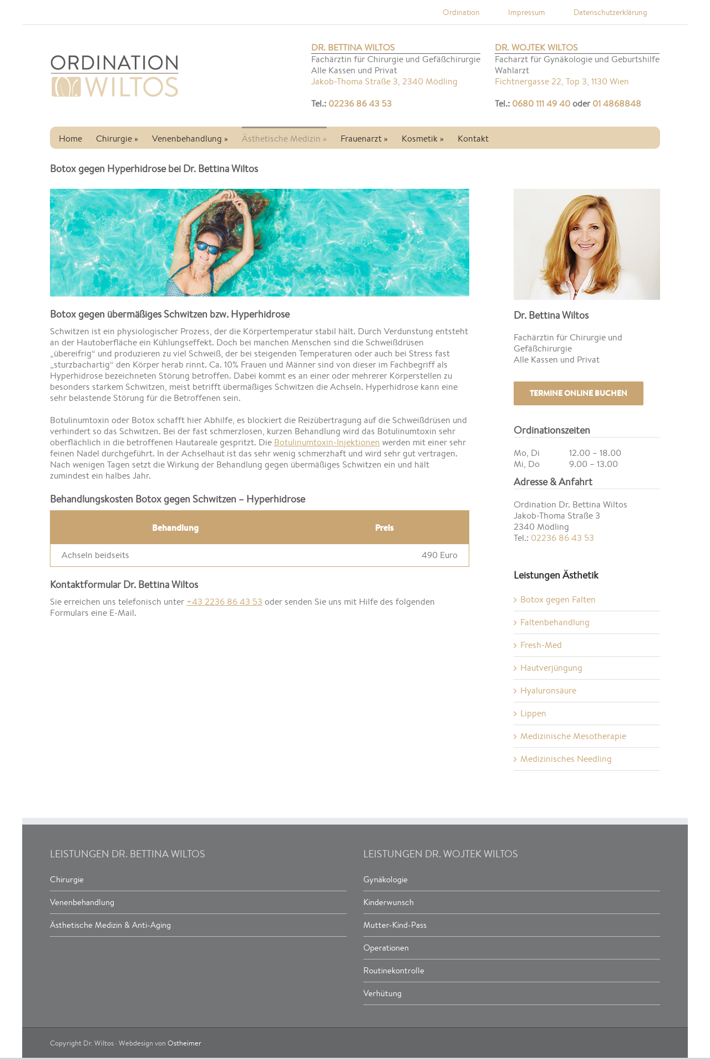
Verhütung (382, 993)
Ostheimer (184, 1043)
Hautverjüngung (551, 668)
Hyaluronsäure (548, 690)
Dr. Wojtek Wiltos (536, 47)
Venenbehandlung (82, 902)
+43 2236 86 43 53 (224, 601)
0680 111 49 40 (541, 103)
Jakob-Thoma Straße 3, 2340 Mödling (384, 81)
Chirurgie (67, 879)
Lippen (533, 713)
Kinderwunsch (388, 902)
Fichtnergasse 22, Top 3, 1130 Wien (562, 81)
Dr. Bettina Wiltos (353, 47)
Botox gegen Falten (558, 599)
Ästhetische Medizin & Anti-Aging (110, 925)
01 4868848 (616, 103)
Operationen (386, 947)
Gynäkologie (385, 879)
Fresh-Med (541, 645)
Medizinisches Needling (566, 759)
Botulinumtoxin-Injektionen (327, 442)
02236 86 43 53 (360, 103)
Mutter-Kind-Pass (395, 925)
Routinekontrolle (393, 970)
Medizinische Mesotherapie (573, 736)
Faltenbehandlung (555, 622)
